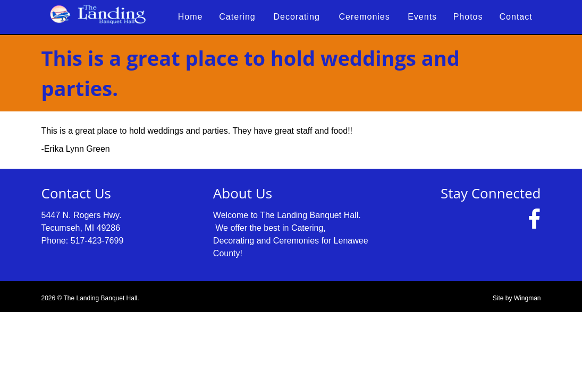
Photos (468, 16)
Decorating (296, 16)
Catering (237, 16)
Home (190, 16)
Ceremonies (364, 16)
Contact (516, 16)
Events (422, 16)
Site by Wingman (517, 298)
